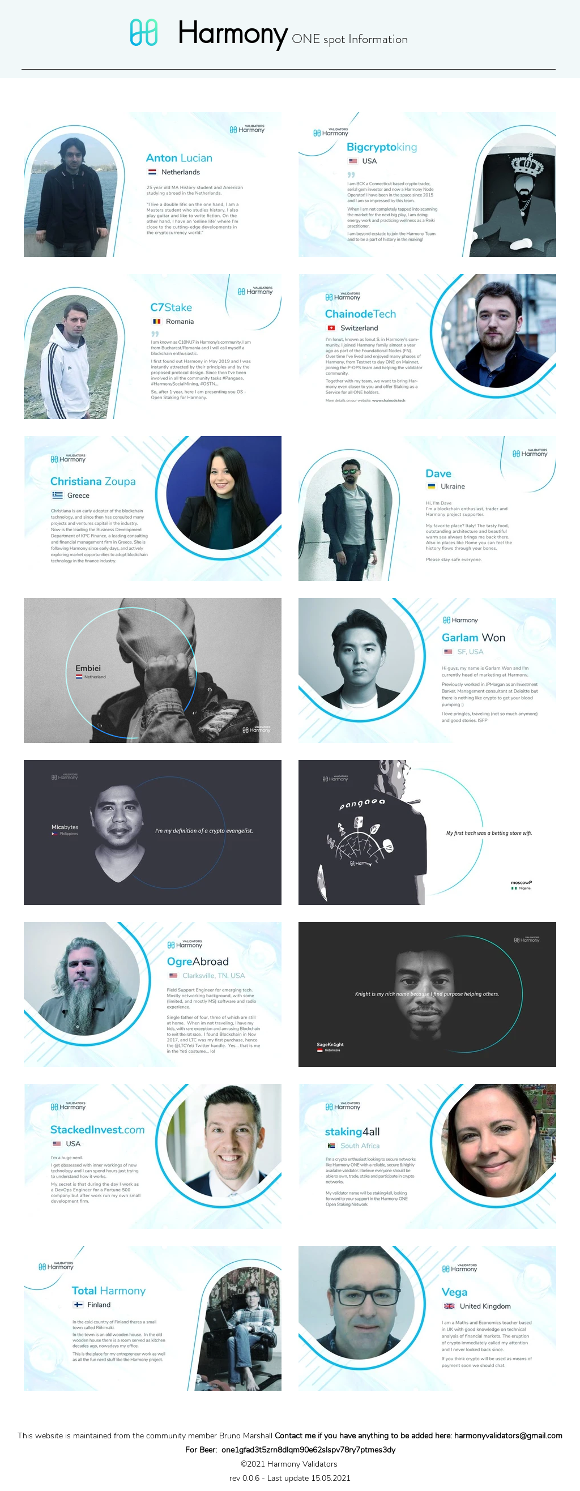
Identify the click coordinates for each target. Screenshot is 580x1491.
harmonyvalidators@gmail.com (508, 1435)
